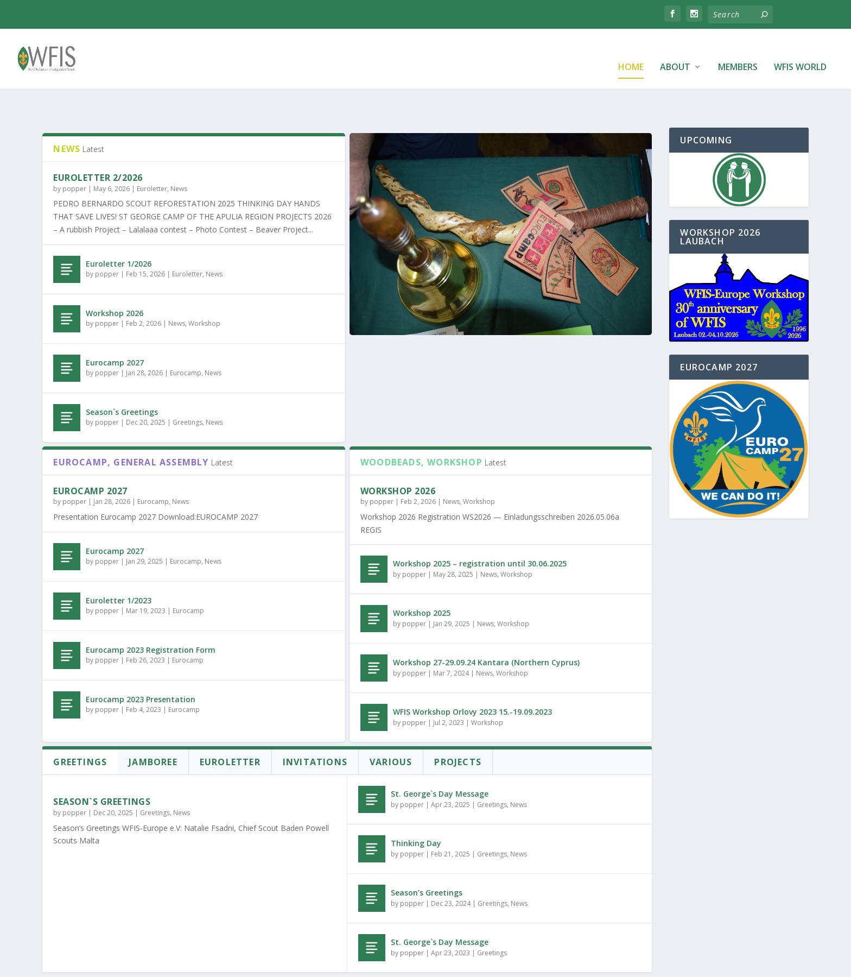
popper (74, 155)
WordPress (255, 964)
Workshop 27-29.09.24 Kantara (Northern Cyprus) (486, 628)
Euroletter (152, 155)
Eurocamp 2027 (115, 329)
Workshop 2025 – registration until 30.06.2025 (480, 530)
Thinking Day (416, 809)
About (675, 51)
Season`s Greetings (122, 378)
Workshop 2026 (114, 279)
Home (631, 51)
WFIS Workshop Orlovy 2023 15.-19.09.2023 (472, 678)
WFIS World (800, 51)
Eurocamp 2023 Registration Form (150, 616)
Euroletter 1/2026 (118, 230)
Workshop (204, 289)
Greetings (187, 388)
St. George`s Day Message (439, 760)
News (178, 155)
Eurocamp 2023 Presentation (140, 665)
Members (738, 51)
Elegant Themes (153, 964)
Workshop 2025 (421, 579)
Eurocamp (185, 339)
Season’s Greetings (426, 859)
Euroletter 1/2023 (118, 567)
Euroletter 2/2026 (98, 144)
